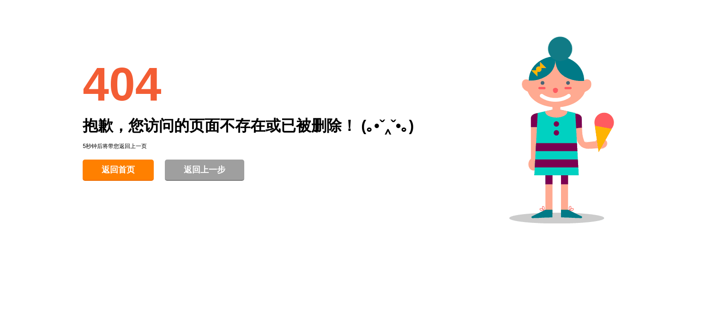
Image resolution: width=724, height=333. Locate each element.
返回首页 (118, 169)
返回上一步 (204, 169)
